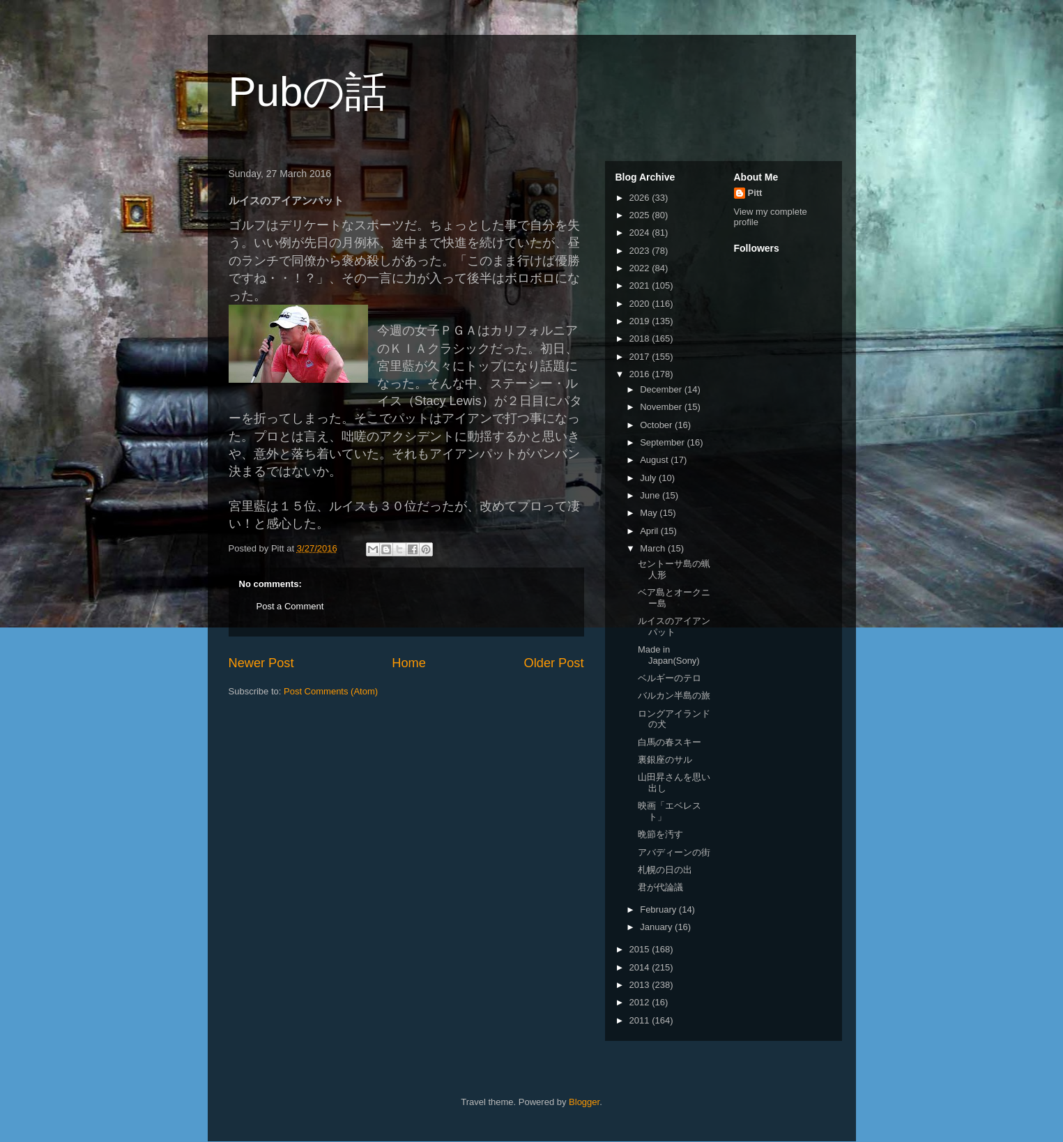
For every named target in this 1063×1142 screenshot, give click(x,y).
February (659, 909)
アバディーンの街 (674, 852)
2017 (640, 356)
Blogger (584, 1102)
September (663, 442)
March (654, 548)
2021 (640, 285)
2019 (640, 321)
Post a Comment (290, 606)
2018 (640, 338)
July (649, 478)
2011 (640, 1020)
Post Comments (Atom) (331, 691)
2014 (640, 967)
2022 (640, 268)
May (649, 513)
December (662, 389)
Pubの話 (308, 91)
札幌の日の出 (665, 870)
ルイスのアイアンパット (674, 626)
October (657, 425)
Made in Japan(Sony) (669, 655)
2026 (640, 197)
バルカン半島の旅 (674, 695)
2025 (640, 215)
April (650, 531)
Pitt (755, 193)
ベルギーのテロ (669, 678)
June (651, 495)
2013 (640, 985)
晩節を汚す (660, 834)
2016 (640, 374)
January (657, 927)
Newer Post (261, 663)
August (655, 460)
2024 (640, 232)
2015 (640, 949)
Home (409, 663)
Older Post (554, 663)
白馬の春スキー (669, 742)
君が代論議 (660, 887)
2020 (640, 303)
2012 (640, 1002)
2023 (640, 250)
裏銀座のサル (665, 759)
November (662, 407)
